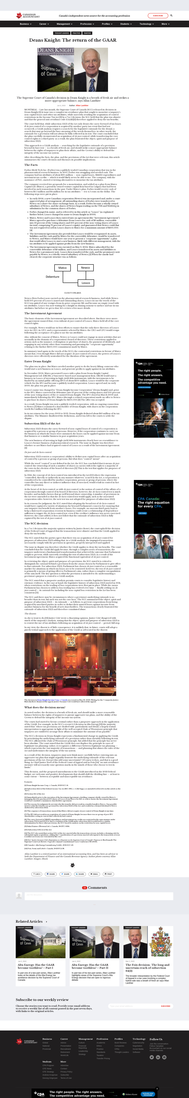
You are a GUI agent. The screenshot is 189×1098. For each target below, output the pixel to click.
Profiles (106, 34)
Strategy (82, 1054)
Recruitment (66, 1049)
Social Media (138, 1049)
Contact (64, 1069)
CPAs (117, 1049)
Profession (86, 34)
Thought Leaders (62, 43)
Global (45, 1043)
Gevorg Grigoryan (50, 1078)
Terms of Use (66, 1078)
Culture (82, 1043)
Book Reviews (121, 1043)
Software (136, 1052)
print (108, 884)
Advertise (64, 1065)
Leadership (83, 1051)
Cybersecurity (138, 1043)
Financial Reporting (83, 1047)
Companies (119, 1046)
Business (24, 34)
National (46, 1046)
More (164, 34)
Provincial (47, 1049)
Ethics (99, 1046)
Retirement (65, 1052)
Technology (145, 34)
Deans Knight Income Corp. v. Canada (52, 710)
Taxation (87, 43)
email (94, 884)
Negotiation (137, 1046)
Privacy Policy (66, 1072)
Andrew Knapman (50, 1075)
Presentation (66, 1046)
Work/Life (65, 1055)
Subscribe (158, 26)
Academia (101, 1043)
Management (63, 34)
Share (51, 884)
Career (42, 34)
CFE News (47, 1069)
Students (124, 34)
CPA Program (48, 1065)
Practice (76, 43)
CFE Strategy (48, 1072)
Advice (63, 1043)
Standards (101, 1052)
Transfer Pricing (103, 1058)
